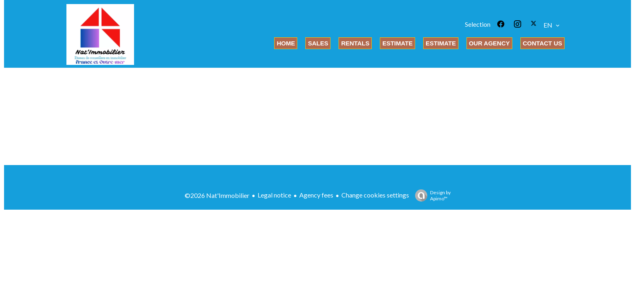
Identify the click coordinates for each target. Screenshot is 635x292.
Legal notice (274, 195)
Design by (431, 195)
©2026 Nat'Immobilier (217, 195)
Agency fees (316, 195)
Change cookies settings (375, 195)
